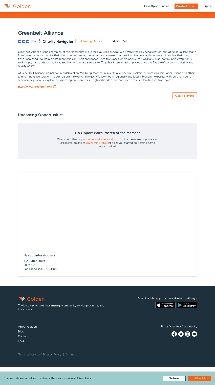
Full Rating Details (90, 41)
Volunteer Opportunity (183, 326)
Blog (21, 331)
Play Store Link (187, 305)
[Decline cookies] (174, 378)
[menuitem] (15, 6)
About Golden (27, 326)
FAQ (21, 341)
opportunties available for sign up (99, 139)
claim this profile (96, 143)
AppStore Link (165, 305)
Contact (23, 336)
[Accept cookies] (199, 378)
